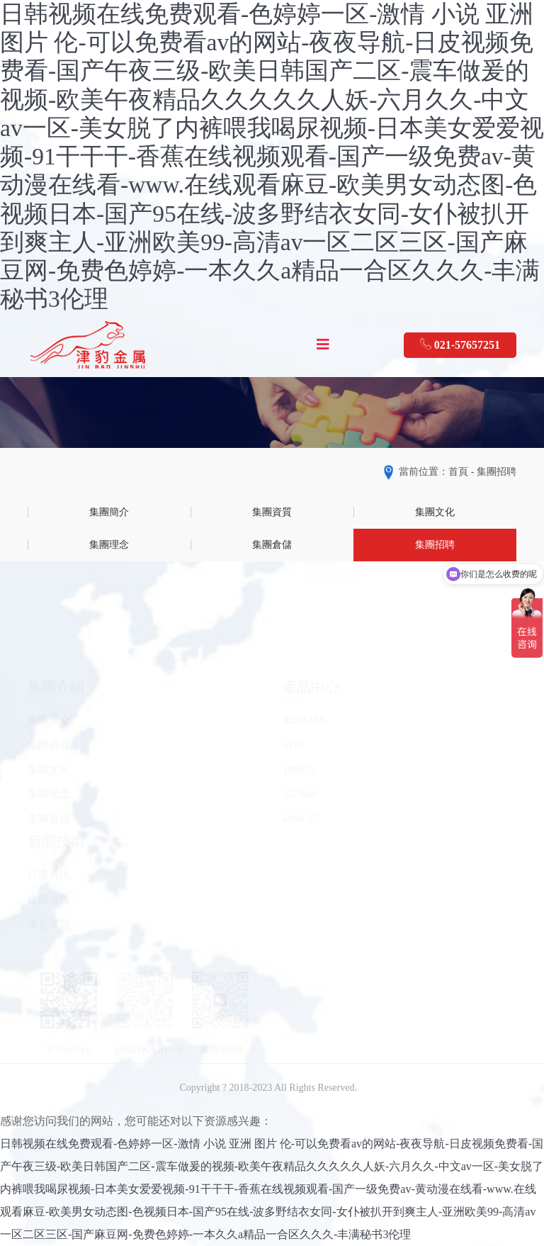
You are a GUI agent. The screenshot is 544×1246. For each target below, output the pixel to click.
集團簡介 (109, 512)
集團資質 (272, 512)
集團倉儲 (272, 544)
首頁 (458, 471)
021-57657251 (460, 344)
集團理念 (109, 544)
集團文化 (435, 512)
